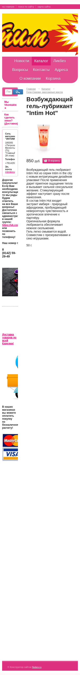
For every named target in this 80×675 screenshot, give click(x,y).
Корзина (53, 78)
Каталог (41, 61)
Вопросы (20, 70)
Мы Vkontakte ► (10, 104)
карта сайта (44, 6)
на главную (8, 6)
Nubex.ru (37, 667)
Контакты (41, 70)
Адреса (61, 70)
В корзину (54, 160)
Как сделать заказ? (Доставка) (11, 119)
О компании (30, 78)
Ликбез (59, 61)
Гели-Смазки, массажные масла (44, 92)
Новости (21, 61)
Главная (31, 89)
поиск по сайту (26, 6)
